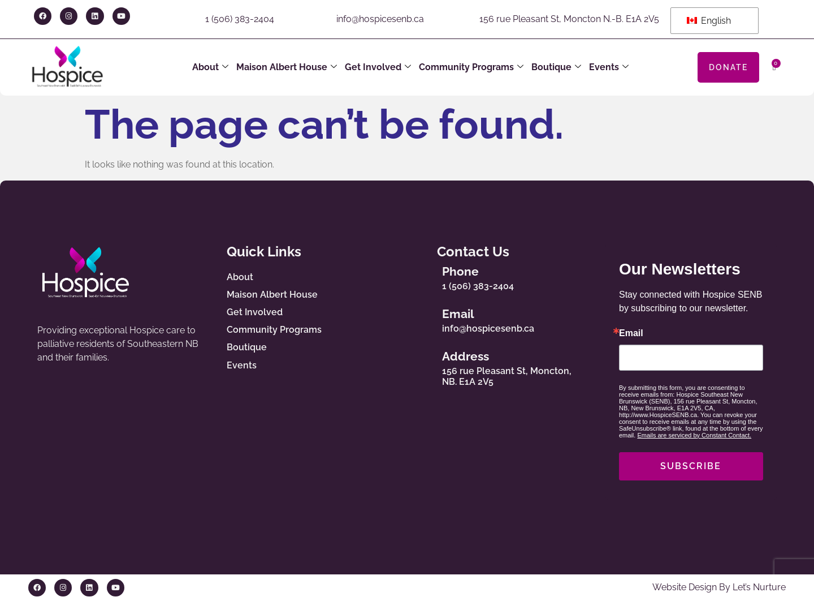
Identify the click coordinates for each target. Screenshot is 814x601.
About (210, 67)
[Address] (421, 366)
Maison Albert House (286, 67)
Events (609, 67)
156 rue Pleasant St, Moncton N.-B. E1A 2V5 (569, 19)
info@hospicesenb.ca (380, 19)
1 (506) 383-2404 (239, 19)
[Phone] (421, 275)
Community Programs (471, 67)
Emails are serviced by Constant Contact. (694, 435)
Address (465, 356)
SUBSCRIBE (690, 466)
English (709, 20)
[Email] (421, 318)
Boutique (556, 67)
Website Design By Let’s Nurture (719, 587)
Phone (460, 271)
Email (458, 314)
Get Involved (378, 67)
